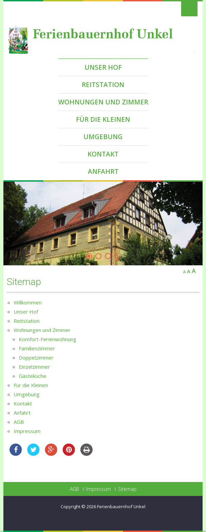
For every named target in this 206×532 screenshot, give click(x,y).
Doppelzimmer (36, 357)
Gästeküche (32, 375)
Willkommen (28, 302)
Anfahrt (103, 171)
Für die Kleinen (103, 119)
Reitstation (103, 84)
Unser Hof (103, 67)
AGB (19, 421)
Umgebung (103, 136)
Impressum (27, 431)
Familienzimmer (37, 348)
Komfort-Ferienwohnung (47, 339)
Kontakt (103, 154)
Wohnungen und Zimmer (103, 102)
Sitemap (127, 489)
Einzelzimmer (34, 366)
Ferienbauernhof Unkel (121, 506)
